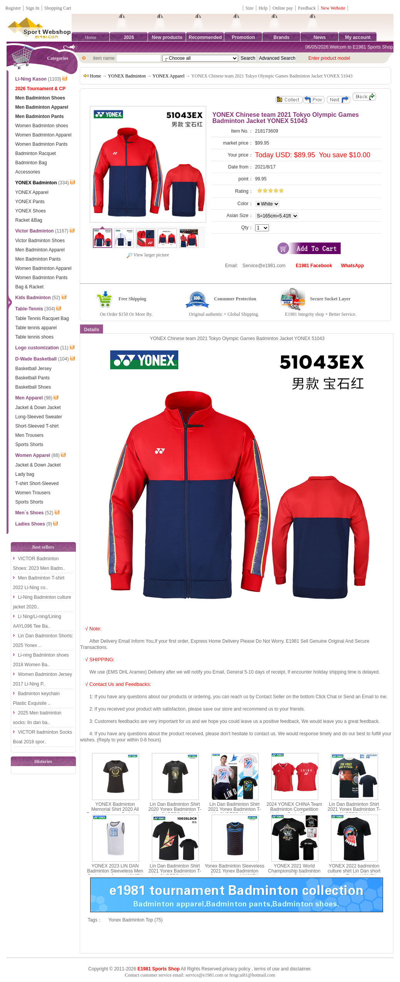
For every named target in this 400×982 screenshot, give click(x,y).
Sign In (32, 8)
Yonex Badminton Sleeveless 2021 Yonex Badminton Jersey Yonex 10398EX (234, 871)
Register (13, 8)
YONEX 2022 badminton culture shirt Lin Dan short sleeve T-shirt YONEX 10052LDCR (354, 873)
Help (263, 8)
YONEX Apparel (169, 76)
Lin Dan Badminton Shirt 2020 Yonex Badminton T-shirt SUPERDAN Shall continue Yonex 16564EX (174, 812)
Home (90, 37)
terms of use (266, 969)
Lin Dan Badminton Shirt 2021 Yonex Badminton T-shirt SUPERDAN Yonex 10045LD (234, 812)
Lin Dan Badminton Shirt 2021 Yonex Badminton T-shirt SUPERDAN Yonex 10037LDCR (354, 812)
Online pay (282, 8)
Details (91, 329)
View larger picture (147, 255)
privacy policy (236, 969)
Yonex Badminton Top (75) (135, 920)
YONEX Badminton (127, 76)
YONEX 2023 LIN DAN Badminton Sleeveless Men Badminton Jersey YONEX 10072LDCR (115, 873)
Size (249, 8)
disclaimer (300, 969)
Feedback (307, 8)
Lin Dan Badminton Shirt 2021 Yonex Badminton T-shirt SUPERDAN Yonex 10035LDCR (174, 873)
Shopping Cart (57, 8)
